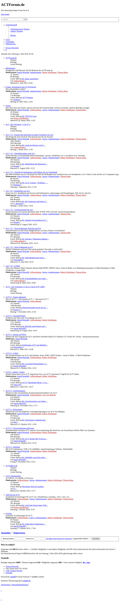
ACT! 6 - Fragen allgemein (16, 297)
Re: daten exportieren (30, 79)
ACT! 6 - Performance (14, 410)
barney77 (17, 310)
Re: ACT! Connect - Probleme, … (35, 183)
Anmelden (6, 533)
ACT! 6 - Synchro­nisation (15, 391)
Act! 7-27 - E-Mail (13, 266)
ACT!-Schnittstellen (13, 476)
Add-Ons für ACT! (13, 495)
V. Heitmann (18, 204)
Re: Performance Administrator (34, 420)
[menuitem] (20, 29)
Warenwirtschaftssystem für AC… (35, 308)
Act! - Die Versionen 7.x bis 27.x (18, 124)
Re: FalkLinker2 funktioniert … (34, 524)
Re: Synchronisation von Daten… (34, 401)
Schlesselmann (19, 81)
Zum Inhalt (5, 14)
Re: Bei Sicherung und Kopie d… (34, 202)
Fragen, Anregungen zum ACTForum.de (21, 87)
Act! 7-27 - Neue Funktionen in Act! (19, 247)
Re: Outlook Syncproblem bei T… (35, 220)
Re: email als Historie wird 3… (33, 145)
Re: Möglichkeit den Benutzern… (34, 164)
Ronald (16, 166)
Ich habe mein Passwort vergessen (59, 539)
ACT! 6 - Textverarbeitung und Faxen (20, 428)
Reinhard (17, 185)
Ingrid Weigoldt (23, 72)
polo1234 (17, 385)
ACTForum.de (11, 58)
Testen (8, 106)
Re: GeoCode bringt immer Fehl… (35, 505)
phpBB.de (27, 581)
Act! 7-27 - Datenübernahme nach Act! (20, 153)
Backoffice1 (18, 347)
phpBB (13, 577)
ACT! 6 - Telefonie (13, 447)
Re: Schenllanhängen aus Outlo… (34, 279)
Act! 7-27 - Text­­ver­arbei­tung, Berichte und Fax (23, 228)
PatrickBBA (18, 260)
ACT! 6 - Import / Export (15, 372)
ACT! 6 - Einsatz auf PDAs (16, 335)
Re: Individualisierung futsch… (34, 258)
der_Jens (86, 562)
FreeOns (9, 514)
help (15, 422)
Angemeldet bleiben (82, 539)
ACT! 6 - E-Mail (12, 353)
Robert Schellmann (49, 72)
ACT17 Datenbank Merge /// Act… (35, 383)
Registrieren (19, 533)
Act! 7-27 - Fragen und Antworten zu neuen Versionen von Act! (29, 135)
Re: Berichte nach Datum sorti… (34, 326)
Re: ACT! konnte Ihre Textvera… (34, 439)
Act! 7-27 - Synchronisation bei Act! (19, 210)
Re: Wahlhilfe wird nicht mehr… (34, 458)
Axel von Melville (49, 395)
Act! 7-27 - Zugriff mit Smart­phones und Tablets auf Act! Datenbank (31, 172)
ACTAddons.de (11, 466)
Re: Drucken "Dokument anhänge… (35, 239)
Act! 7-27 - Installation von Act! (18, 191)
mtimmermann (35, 72)
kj (14, 489)
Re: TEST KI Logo (29, 116)
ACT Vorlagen (27, 97)
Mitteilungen (10, 68)
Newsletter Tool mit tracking (33, 487)
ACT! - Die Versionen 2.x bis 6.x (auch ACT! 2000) (25, 287)
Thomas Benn (62, 72)
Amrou (44, 110)
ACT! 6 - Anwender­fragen (15, 316)
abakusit (17, 100)
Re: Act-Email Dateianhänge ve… (35, 364)
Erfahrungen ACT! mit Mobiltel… (35, 345)
